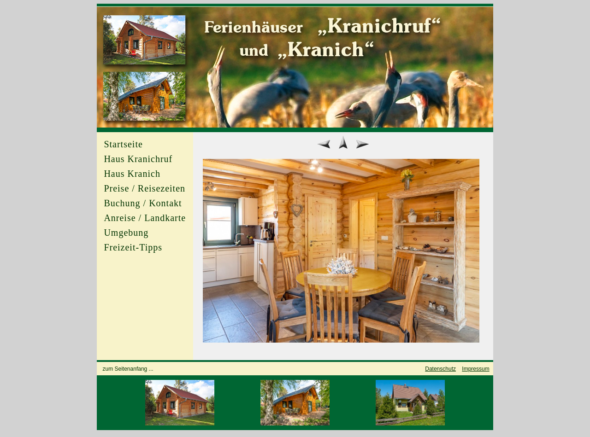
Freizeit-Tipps (133, 247)
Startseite (123, 144)
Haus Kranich (132, 174)
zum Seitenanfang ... (128, 369)
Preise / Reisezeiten (144, 188)
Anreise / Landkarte (145, 218)
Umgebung (126, 232)
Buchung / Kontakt (143, 203)
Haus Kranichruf (138, 159)
